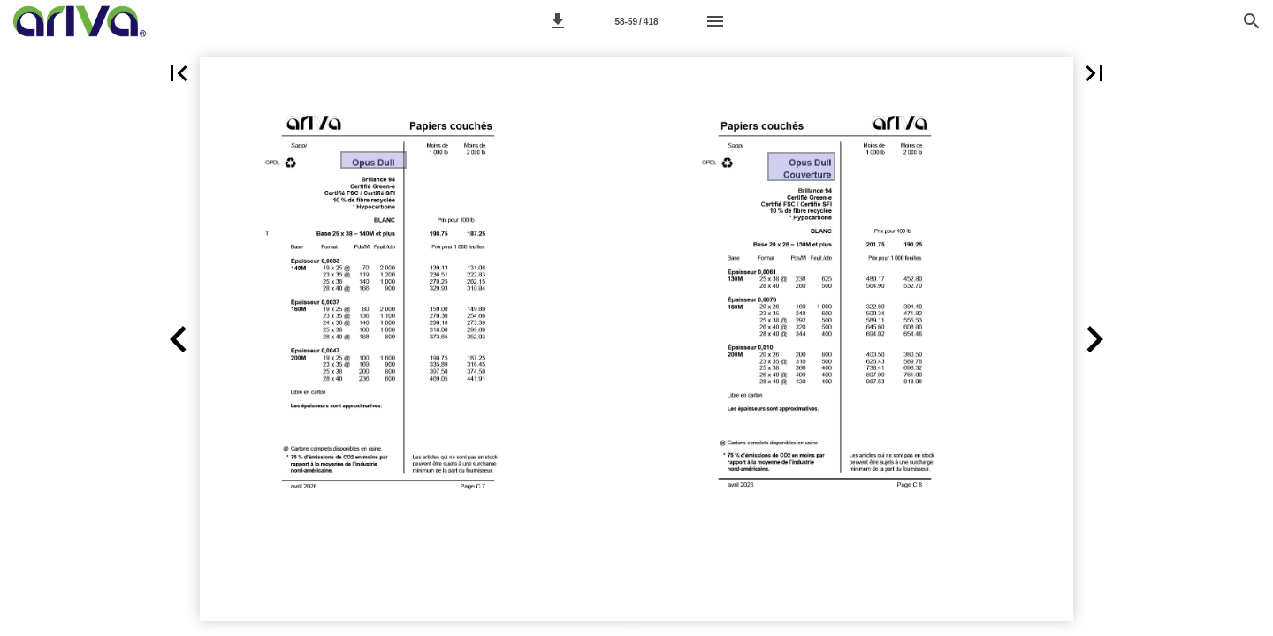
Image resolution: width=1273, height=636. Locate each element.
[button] (558, 21)
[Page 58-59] (636, 21)
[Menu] (715, 21)
